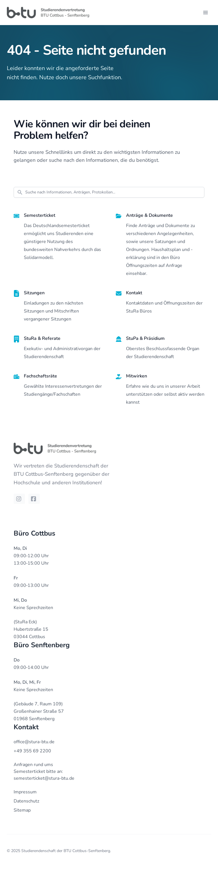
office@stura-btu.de (34, 742)
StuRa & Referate (42, 338)
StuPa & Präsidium (145, 338)
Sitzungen (34, 293)
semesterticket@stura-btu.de (44, 778)
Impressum (25, 792)
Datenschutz (26, 801)
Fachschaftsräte (40, 376)
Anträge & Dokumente (149, 215)
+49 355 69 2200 (32, 751)
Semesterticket (39, 215)
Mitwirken (136, 376)
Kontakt (134, 293)
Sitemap (22, 810)
